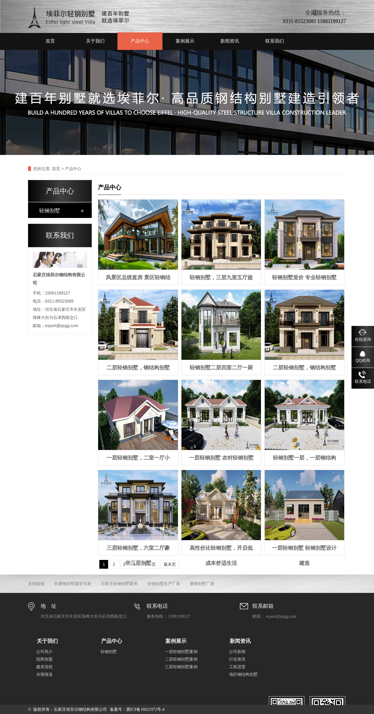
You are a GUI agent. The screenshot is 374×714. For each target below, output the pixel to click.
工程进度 (237, 667)
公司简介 (44, 652)
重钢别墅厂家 (202, 584)
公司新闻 (237, 652)
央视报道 (44, 674)
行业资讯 (237, 659)
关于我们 (95, 41)
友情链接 (36, 584)
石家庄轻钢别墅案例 (119, 584)
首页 (50, 41)
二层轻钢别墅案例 (181, 659)
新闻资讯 (229, 41)
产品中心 (140, 41)
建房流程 (44, 667)
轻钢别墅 (49, 211)
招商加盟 (44, 659)
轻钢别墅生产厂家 (164, 584)
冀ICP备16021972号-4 (145, 709)
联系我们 (274, 41)
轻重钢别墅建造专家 (72, 584)
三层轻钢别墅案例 (181, 667)
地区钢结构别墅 (243, 674)
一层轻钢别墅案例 (181, 652)
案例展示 (185, 41)
